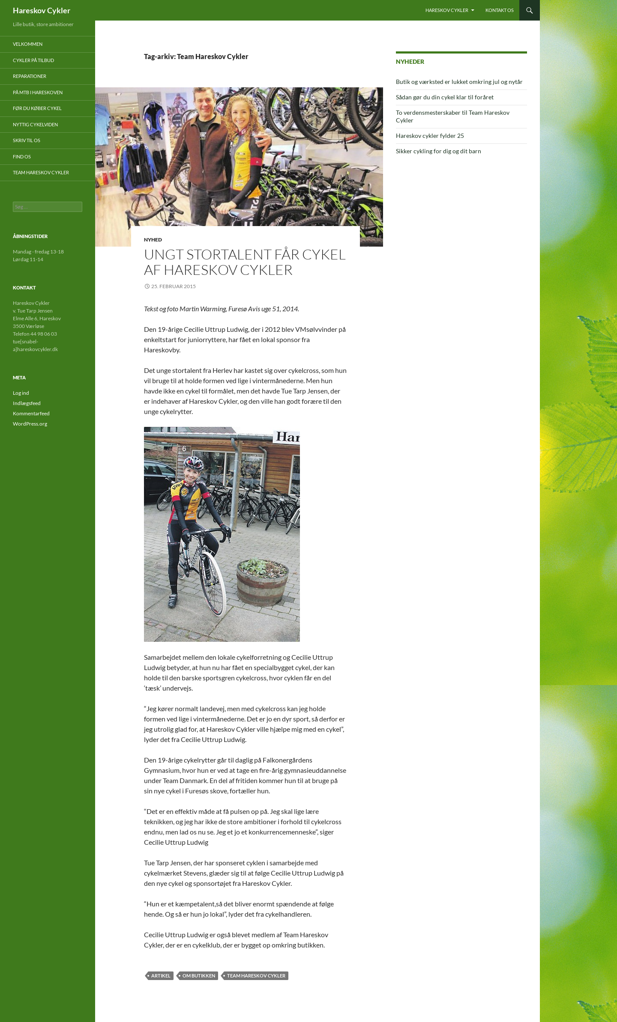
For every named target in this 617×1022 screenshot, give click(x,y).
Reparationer (29, 76)
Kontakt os (499, 10)
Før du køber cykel (37, 108)
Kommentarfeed (31, 413)
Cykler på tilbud (33, 60)
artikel (161, 975)
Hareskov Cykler (41, 10)
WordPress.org (30, 423)
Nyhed (153, 239)
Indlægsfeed (27, 403)
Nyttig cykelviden (35, 124)
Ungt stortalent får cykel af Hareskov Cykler (245, 261)
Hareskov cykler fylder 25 (430, 135)
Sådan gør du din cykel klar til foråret (445, 97)
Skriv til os (26, 140)
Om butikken (199, 975)
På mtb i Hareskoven (38, 92)
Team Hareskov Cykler (256, 975)
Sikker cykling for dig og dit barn (438, 151)
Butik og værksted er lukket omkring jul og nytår (459, 81)
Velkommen (27, 44)
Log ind (21, 393)
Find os (22, 156)
